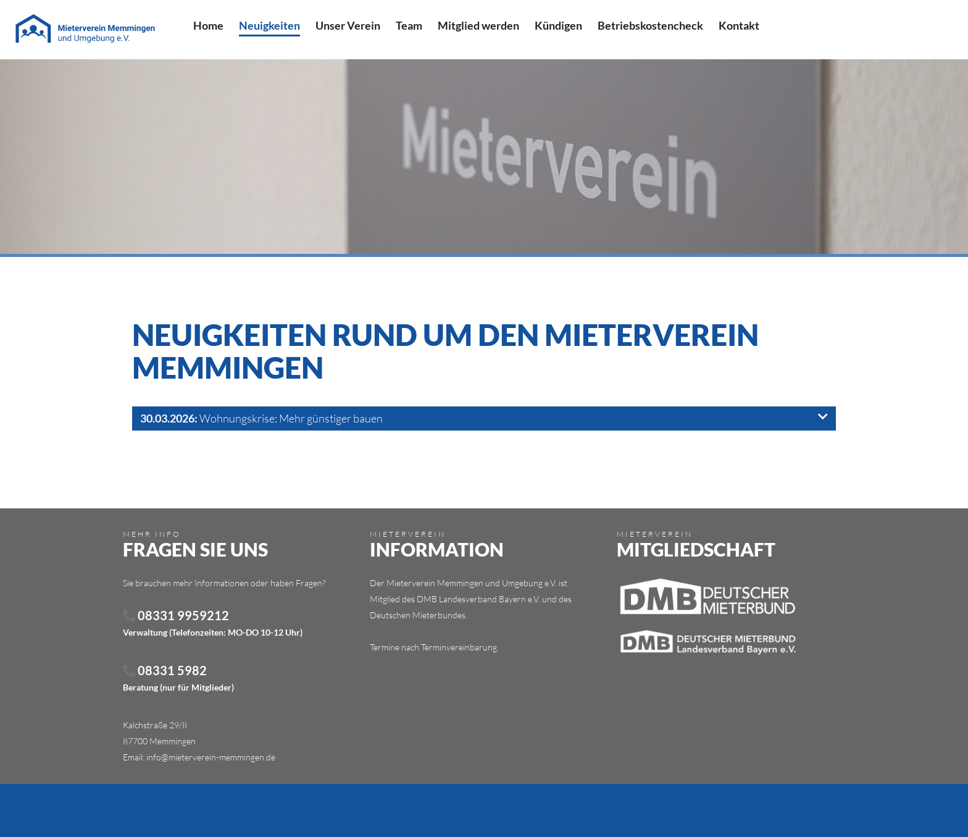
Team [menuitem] (409, 25)
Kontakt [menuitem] (739, 25)
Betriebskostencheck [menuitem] (650, 25)
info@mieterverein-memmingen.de (210, 757)
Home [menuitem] (208, 25)
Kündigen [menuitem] (558, 25)
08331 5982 (165, 670)
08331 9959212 (176, 615)
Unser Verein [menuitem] (347, 25)
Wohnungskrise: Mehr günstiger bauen (484, 418)
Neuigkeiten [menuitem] (269, 25)
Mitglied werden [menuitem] (478, 25)
